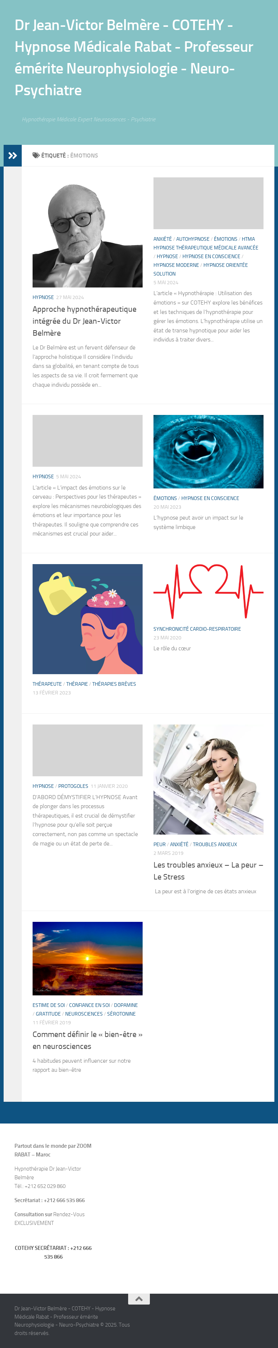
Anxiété (162, 239)
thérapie (77, 684)
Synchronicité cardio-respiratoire (197, 629)
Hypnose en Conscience (211, 256)
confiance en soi (89, 1005)
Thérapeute (47, 684)
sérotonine (121, 1014)
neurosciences (84, 1014)
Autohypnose (193, 239)
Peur (159, 844)
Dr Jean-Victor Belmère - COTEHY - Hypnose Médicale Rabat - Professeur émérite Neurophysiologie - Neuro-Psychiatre (133, 57)
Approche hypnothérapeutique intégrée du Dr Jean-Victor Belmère (84, 321)
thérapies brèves (114, 684)
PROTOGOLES (73, 786)
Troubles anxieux (215, 844)
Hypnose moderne (176, 265)
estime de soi (49, 1005)
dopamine (126, 1005)
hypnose (43, 297)
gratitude (48, 1014)
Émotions (225, 239)
